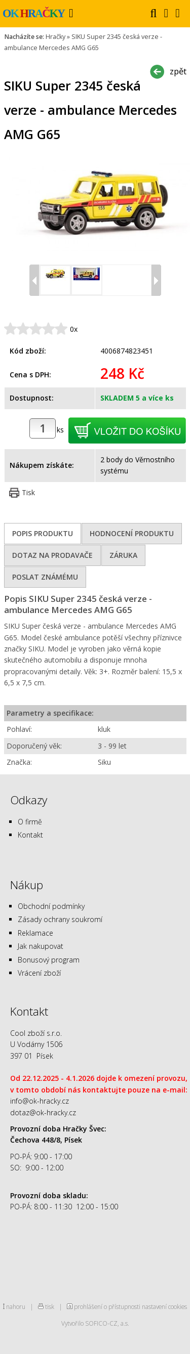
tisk (49, 1306)
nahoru (15, 1306)
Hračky (55, 36)
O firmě (30, 821)
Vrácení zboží (39, 973)
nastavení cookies (164, 1306)
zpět (178, 71)
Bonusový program (49, 960)
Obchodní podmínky (51, 906)
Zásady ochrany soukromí (60, 919)
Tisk (28, 492)
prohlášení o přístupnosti (107, 1306)
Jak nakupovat (40, 946)
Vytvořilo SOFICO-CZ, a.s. (95, 1323)
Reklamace (35, 933)
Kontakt (30, 835)
